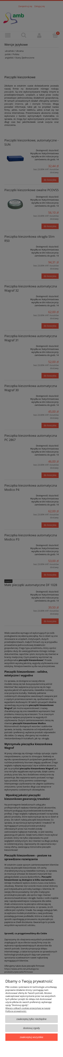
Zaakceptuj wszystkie (31, 1037)
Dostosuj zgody (31, 1028)
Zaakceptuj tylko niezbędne (31, 1019)
